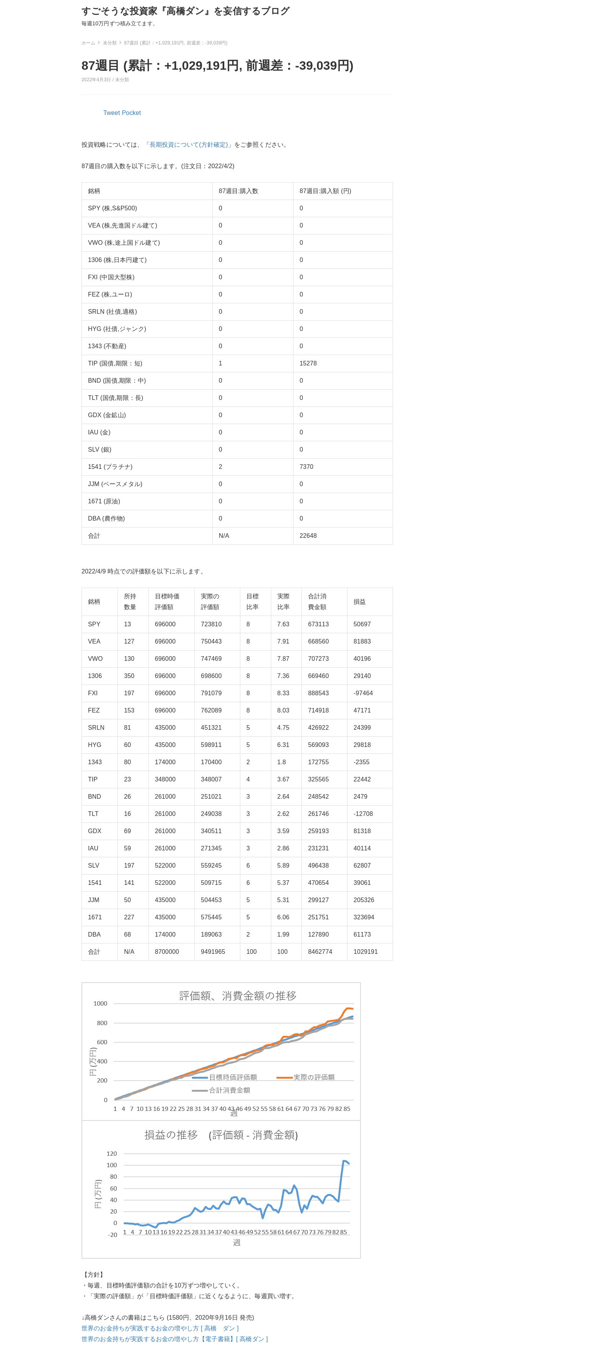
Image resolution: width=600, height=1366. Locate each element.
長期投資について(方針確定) (189, 144)
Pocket (131, 113)
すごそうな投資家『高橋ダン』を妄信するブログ (186, 11)
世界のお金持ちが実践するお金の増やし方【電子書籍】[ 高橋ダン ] (175, 1339)
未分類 (122, 79)
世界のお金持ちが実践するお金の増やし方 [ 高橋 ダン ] (160, 1328)
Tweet (111, 113)
